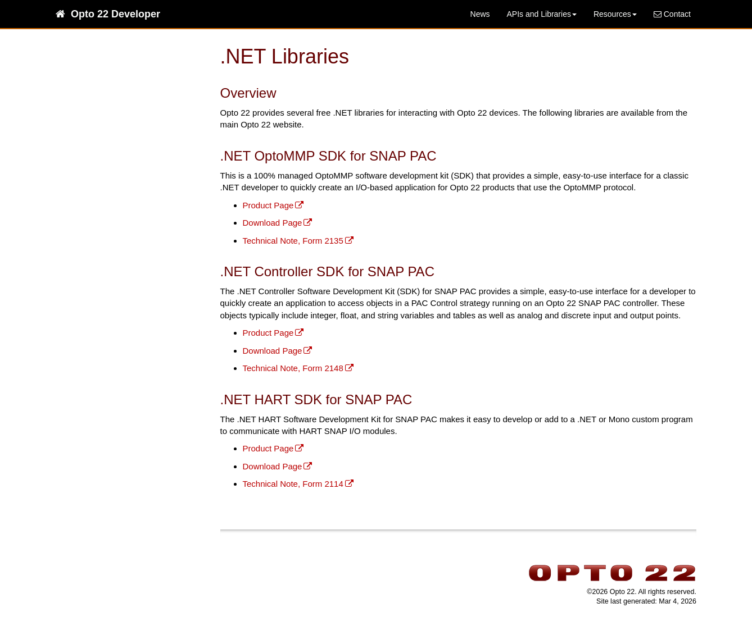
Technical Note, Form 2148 (293, 368)
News (480, 14)
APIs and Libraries (542, 14)
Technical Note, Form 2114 (293, 483)
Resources (615, 14)
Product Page (268, 205)
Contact (672, 14)
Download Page (272, 222)
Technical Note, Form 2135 (293, 240)
